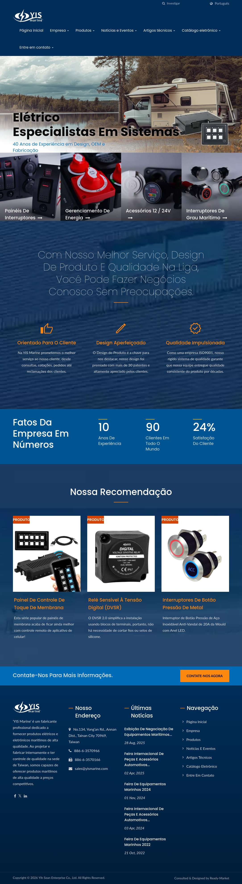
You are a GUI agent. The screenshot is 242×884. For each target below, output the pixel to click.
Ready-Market (219, 878)
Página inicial (31, 30)
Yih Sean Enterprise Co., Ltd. (58, 878)
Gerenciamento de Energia (87, 214)
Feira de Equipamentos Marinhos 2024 (145, 786)
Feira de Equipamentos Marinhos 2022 (145, 842)
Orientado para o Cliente (46, 342)
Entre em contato (37, 47)
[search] (163, 3)
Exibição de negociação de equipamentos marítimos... (148, 731)
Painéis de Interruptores (23, 214)
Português (222, 3)
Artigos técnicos (159, 30)
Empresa (59, 30)
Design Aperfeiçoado (121, 342)
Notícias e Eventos (119, 30)
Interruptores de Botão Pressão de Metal (189, 604)
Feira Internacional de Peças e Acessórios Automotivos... (144, 759)
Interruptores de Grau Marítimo (206, 214)
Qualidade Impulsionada (195, 342)
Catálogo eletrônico (201, 30)
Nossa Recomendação (121, 492)
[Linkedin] (25, 796)
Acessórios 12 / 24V (148, 214)
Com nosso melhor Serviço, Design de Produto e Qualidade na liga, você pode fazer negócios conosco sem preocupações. (121, 273)
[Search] (187, 3)
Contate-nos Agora (204, 676)
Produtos (85, 30)
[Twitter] (20, 796)
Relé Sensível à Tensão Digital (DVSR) (115, 604)
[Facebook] (15, 796)
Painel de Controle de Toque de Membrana (39, 604)
